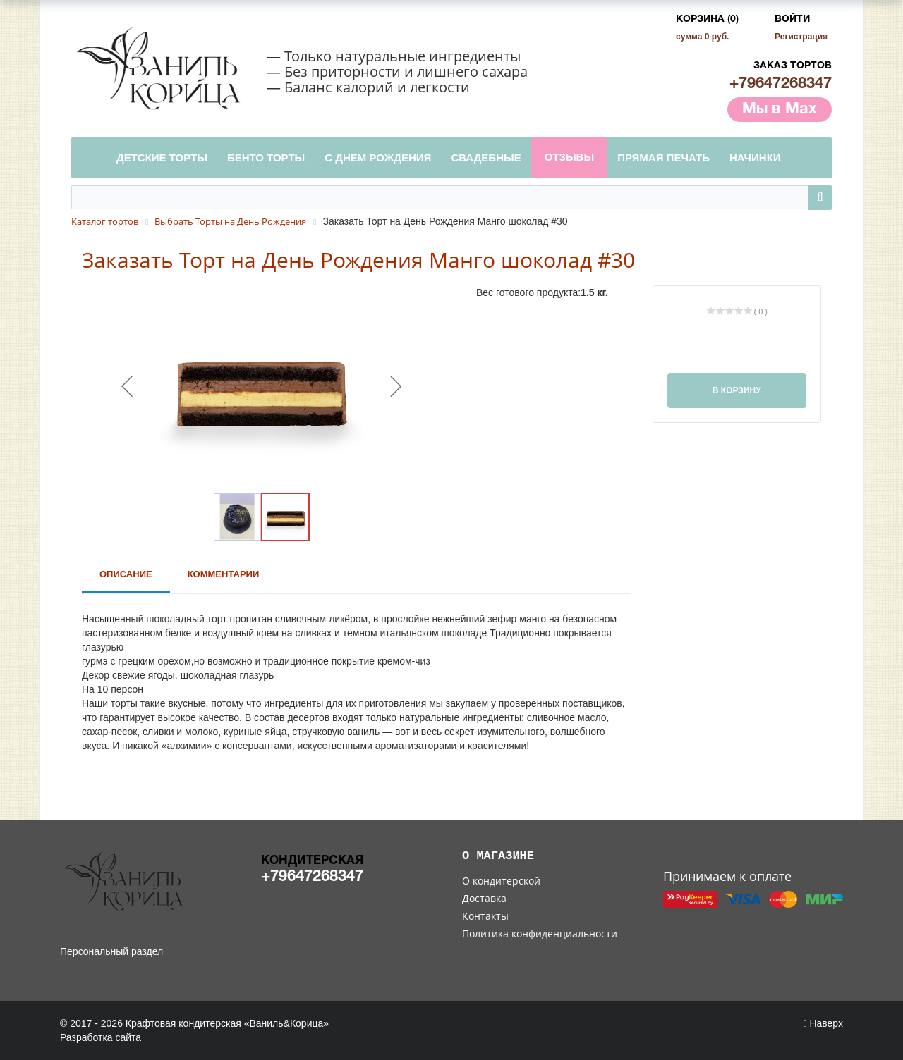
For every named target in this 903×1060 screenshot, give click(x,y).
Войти (792, 19)
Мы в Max (779, 109)
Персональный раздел (111, 951)
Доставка (484, 898)
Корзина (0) (707, 19)
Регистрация (801, 37)
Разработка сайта (100, 1037)
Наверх (823, 1023)
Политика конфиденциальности (539, 933)
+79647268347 (780, 84)
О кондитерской (501, 880)
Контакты (485, 916)
